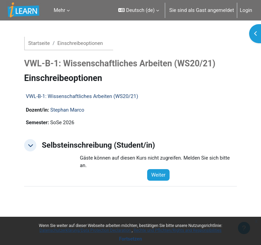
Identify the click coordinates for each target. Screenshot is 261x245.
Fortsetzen (130, 239)
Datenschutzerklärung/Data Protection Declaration (85, 230)
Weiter (158, 175)
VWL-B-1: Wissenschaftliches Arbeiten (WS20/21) (82, 96)
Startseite (39, 43)
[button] (138, 10)
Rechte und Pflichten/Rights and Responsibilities (178, 230)
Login (246, 10)
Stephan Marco (67, 110)
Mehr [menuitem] (59, 10)
